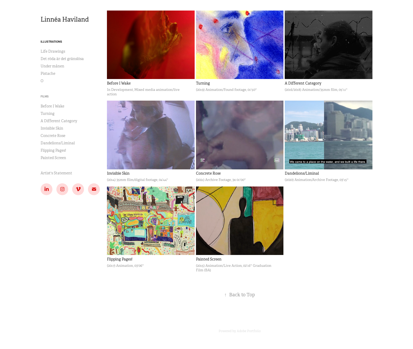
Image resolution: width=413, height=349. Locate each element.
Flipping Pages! (53, 150)
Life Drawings (53, 51)
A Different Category (59, 121)
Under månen (52, 66)
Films (45, 96)
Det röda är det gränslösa (62, 58)
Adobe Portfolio (249, 331)
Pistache (48, 73)
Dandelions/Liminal (58, 143)
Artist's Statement (56, 173)
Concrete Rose (53, 135)
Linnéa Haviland (65, 19)
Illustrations (51, 42)
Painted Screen (53, 157)
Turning (48, 113)
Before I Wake (52, 106)
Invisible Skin (52, 128)
